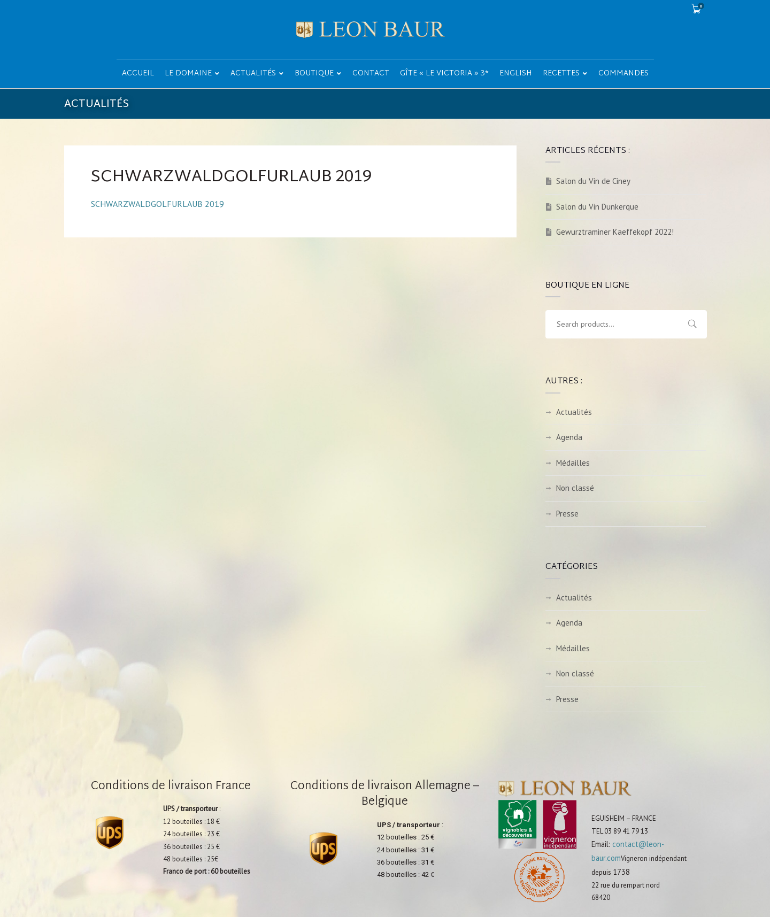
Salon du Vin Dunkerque (597, 207)
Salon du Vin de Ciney (593, 181)
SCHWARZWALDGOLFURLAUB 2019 (157, 203)
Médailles (573, 463)
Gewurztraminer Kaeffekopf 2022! (615, 232)
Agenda (569, 437)
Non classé (575, 488)
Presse (567, 513)
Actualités (574, 412)
